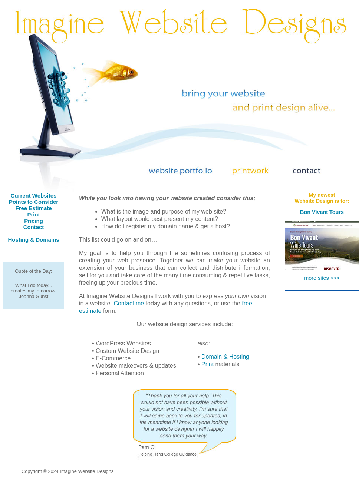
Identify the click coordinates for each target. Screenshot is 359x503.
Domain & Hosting (225, 357)
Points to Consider (33, 202)
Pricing (33, 221)
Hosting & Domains (33, 239)
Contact (33, 227)
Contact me (128, 303)
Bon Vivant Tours (322, 212)
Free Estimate (33, 208)
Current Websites (34, 195)
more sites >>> (322, 278)
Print (33, 214)
